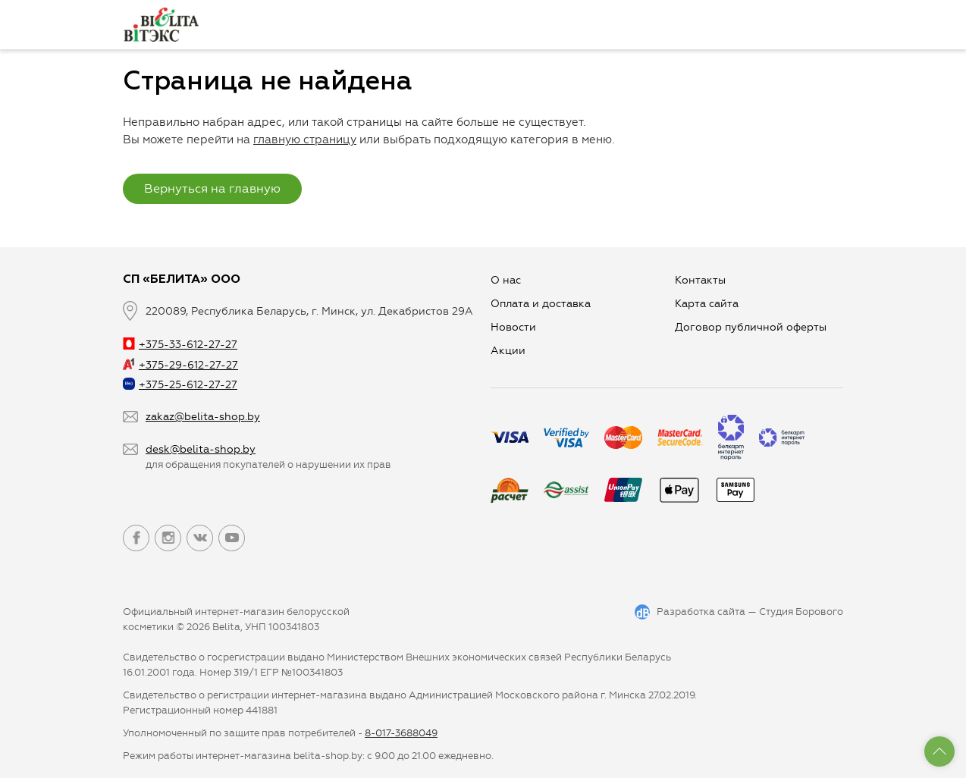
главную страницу (304, 139)
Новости (513, 327)
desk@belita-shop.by (201, 449)
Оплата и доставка (541, 303)
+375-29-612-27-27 (180, 365)
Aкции (508, 350)
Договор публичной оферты (750, 327)
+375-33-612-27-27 (180, 344)
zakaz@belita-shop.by (203, 416)
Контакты (700, 280)
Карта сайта (707, 303)
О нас (506, 280)
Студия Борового (801, 611)
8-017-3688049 (401, 733)
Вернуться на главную (212, 188)
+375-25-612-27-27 (180, 384)
